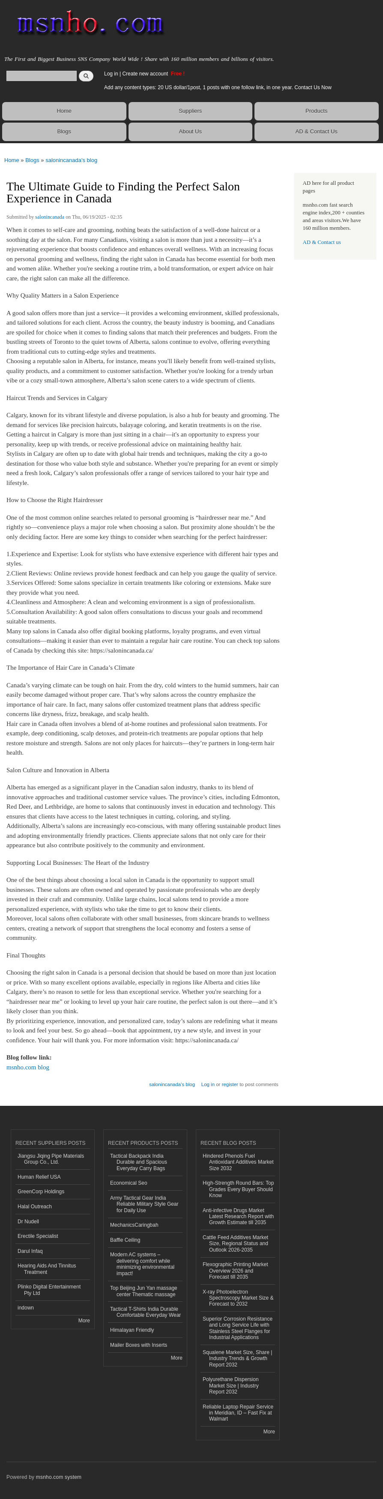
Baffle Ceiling (125, 1240)
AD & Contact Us (317, 131)
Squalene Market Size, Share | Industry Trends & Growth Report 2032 (237, 1358)
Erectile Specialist (38, 1236)
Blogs (64, 131)
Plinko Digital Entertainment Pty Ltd (49, 1290)
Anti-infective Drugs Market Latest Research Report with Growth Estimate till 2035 (238, 1216)
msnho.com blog (27, 1067)
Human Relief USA (39, 1177)
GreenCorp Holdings (41, 1192)
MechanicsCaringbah (134, 1225)
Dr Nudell (28, 1222)
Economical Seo (128, 1183)
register (230, 1084)
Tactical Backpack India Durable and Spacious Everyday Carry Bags (138, 1162)
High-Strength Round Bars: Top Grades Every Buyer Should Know (238, 1189)
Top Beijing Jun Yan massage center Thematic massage (143, 1291)
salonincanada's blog (71, 160)
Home (64, 111)
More (84, 1321)
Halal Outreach (35, 1207)
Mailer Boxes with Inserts (138, 1345)
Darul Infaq (30, 1251)
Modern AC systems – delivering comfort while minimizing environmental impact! (142, 1264)
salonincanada (49, 217)
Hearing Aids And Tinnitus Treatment (47, 1269)
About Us (190, 131)
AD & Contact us (322, 242)
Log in (111, 74)
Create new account (145, 74)
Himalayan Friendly (132, 1330)
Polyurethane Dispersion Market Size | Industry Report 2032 (231, 1385)
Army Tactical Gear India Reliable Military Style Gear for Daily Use (144, 1204)
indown (26, 1308)
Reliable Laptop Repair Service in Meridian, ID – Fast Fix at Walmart (238, 1413)
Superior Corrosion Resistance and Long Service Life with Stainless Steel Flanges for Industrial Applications (237, 1328)
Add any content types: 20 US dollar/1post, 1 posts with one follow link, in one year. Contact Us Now (218, 87)
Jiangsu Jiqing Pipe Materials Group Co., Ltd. (51, 1159)
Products (316, 111)
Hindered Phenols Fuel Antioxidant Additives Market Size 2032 (238, 1162)
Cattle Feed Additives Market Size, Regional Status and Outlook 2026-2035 (235, 1243)
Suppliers (190, 111)
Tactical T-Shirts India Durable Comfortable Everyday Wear (145, 1312)
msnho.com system (58, 1477)
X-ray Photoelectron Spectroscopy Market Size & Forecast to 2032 (238, 1298)
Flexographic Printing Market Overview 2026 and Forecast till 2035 (235, 1270)
